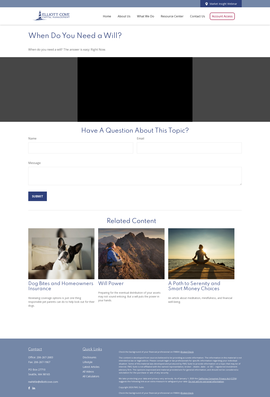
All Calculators (91, 376)
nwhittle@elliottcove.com (43, 381)
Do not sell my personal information (206, 381)
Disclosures (89, 357)
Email (140, 138)
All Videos (88, 371)
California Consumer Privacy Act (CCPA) (217, 378)
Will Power (111, 283)
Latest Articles (91, 367)
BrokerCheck (187, 351)
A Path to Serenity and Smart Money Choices (194, 286)
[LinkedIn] (33, 389)
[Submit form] (37, 196)
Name (32, 138)
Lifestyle (87, 362)
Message (34, 163)
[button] (107, 16)
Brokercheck (187, 393)
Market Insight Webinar (221, 3)
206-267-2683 (45, 357)
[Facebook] (29, 389)
